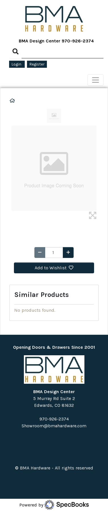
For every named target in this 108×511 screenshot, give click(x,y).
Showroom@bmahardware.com (54, 425)
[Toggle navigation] (95, 80)
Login (16, 64)
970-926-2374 (78, 41)
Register (37, 64)
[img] (93, 215)
